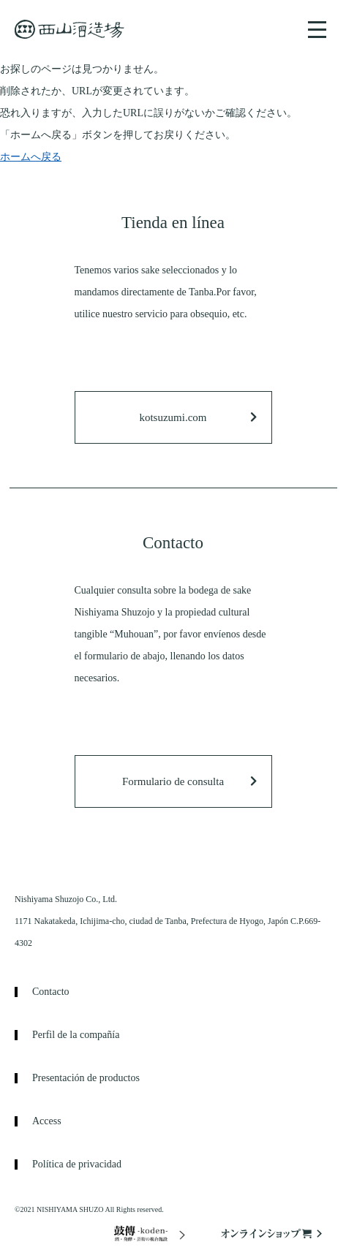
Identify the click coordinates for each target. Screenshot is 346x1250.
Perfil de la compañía (75, 1035)
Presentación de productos (86, 1078)
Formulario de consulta (173, 781)
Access (46, 1121)
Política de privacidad (76, 1164)
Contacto (50, 992)
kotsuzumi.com (172, 417)
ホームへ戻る (30, 156)
